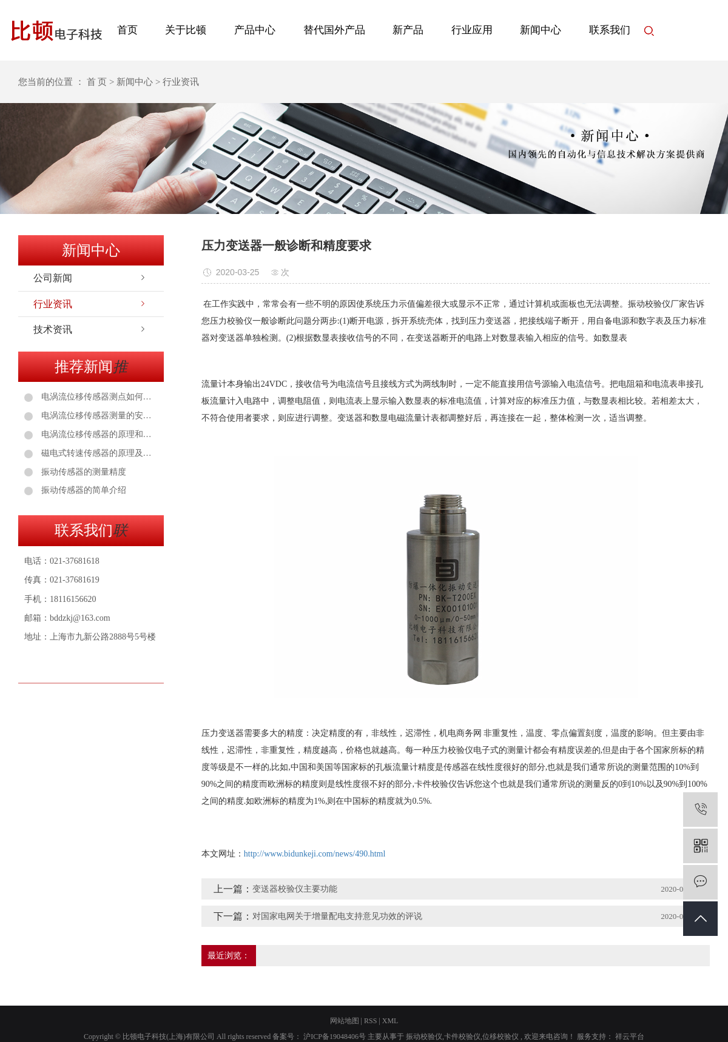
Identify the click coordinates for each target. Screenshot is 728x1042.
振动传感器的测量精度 (82, 471)
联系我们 (609, 30)
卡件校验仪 (462, 1036)
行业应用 (472, 30)
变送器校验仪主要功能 (294, 888)
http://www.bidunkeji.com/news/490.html (315, 853)
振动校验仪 (424, 1036)
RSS (370, 1021)
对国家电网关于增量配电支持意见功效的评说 (337, 916)
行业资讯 (52, 304)
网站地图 (344, 1021)
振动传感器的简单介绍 (82, 490)
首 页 (97, 82)
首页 (127, 30)
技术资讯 (52, 329)
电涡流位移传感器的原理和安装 (98, 434)
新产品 (408, 30)
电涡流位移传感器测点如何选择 (98, 396)
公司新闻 (52, 278)
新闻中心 (540, 30)
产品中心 (254, 30)
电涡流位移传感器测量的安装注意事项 (98, 415)
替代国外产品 (334, 30)
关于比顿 (185, 30)
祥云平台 (628, 1036)
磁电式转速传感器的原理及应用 (98, 453)
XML (390, 1021)
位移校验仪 (500, 1036)
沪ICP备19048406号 (334, 1036)
